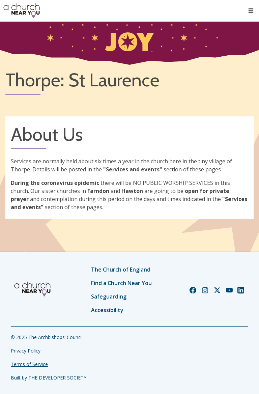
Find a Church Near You (121, 283)
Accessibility (107, 310)
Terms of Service (29, 364)
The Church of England (120, 269)
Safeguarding (108, 296)
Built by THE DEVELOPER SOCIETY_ (49, 377)
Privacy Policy (25, 350)
